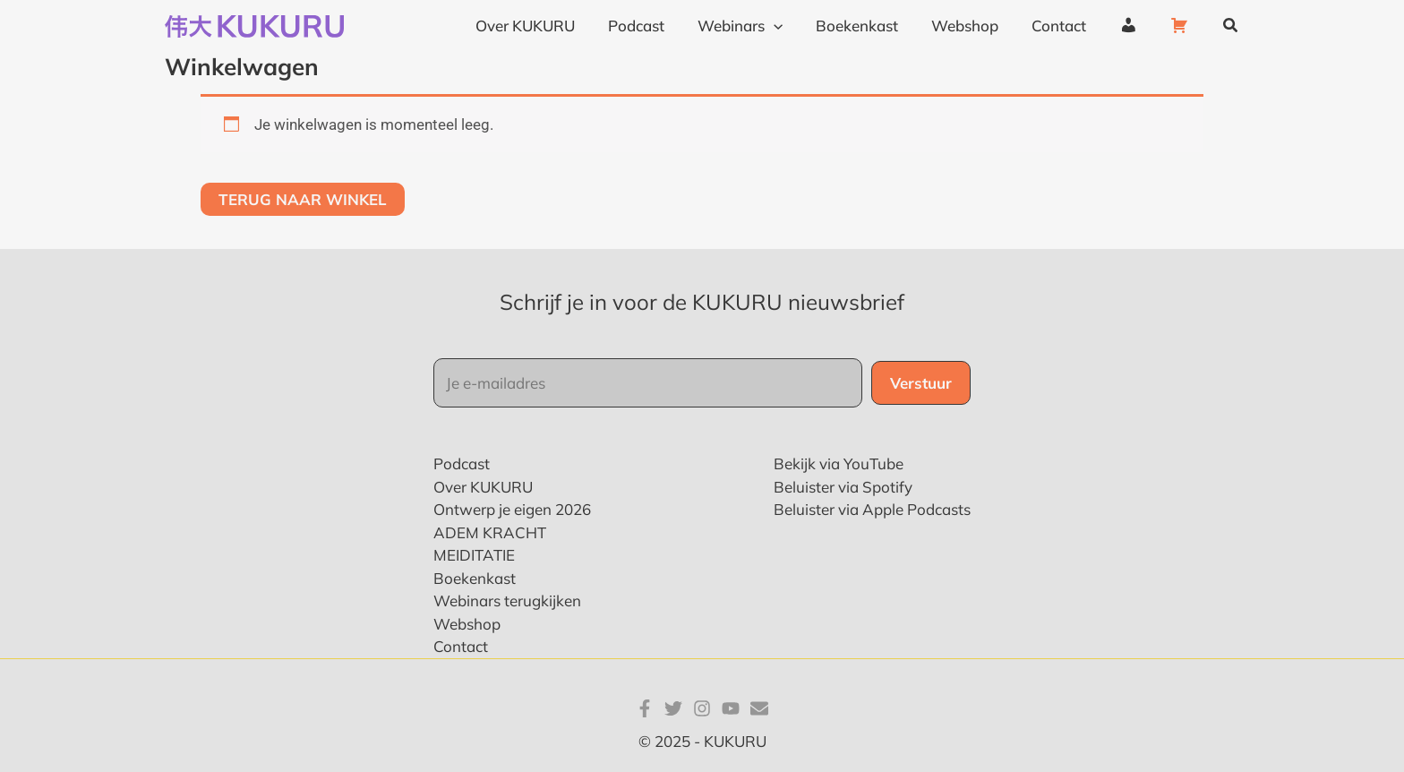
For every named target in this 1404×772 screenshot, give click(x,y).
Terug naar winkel (302, 199)
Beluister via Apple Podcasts (872, 509)
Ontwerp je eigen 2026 (512, 509)
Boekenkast (474, 578)
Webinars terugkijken (507, 600)
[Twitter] (673, 708)
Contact (460, 646)
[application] (789, 26)
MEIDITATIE (474, 554)
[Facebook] (645, 708)
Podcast (461, 463)
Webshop (467, 623)
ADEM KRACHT (489, 532)
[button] (1231, 26)
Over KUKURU (483, 486)
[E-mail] (759, 708)
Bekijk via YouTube (838, 463)
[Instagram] (702, 708)
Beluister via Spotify (843, 486)
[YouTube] (731, 708)
